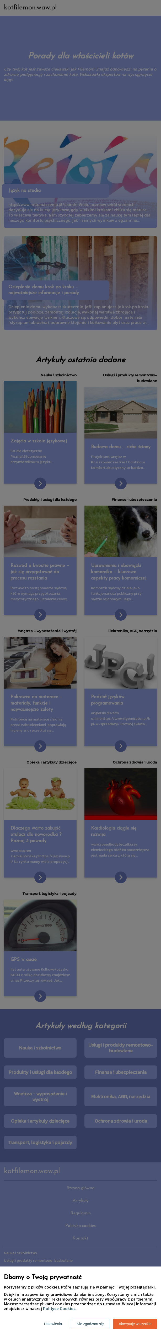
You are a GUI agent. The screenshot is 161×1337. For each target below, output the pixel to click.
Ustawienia (53, 1324)
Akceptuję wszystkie (135, 1324)
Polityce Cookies (59, 1308)
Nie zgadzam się (90, 1324)
